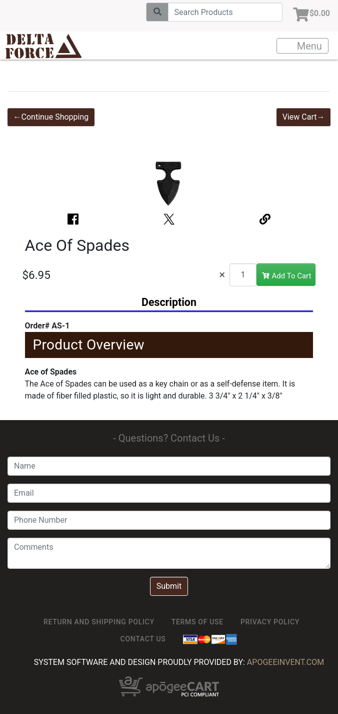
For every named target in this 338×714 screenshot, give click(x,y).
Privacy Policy (270, 622)
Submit (169, 586)
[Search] (225, 12)
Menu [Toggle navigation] (303, 46)
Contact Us (143, 639)
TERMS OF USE (198, 622)
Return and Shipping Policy (99, 622)
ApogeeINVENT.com (285, 662)
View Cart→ (303, 117)
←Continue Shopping (51, 117)
